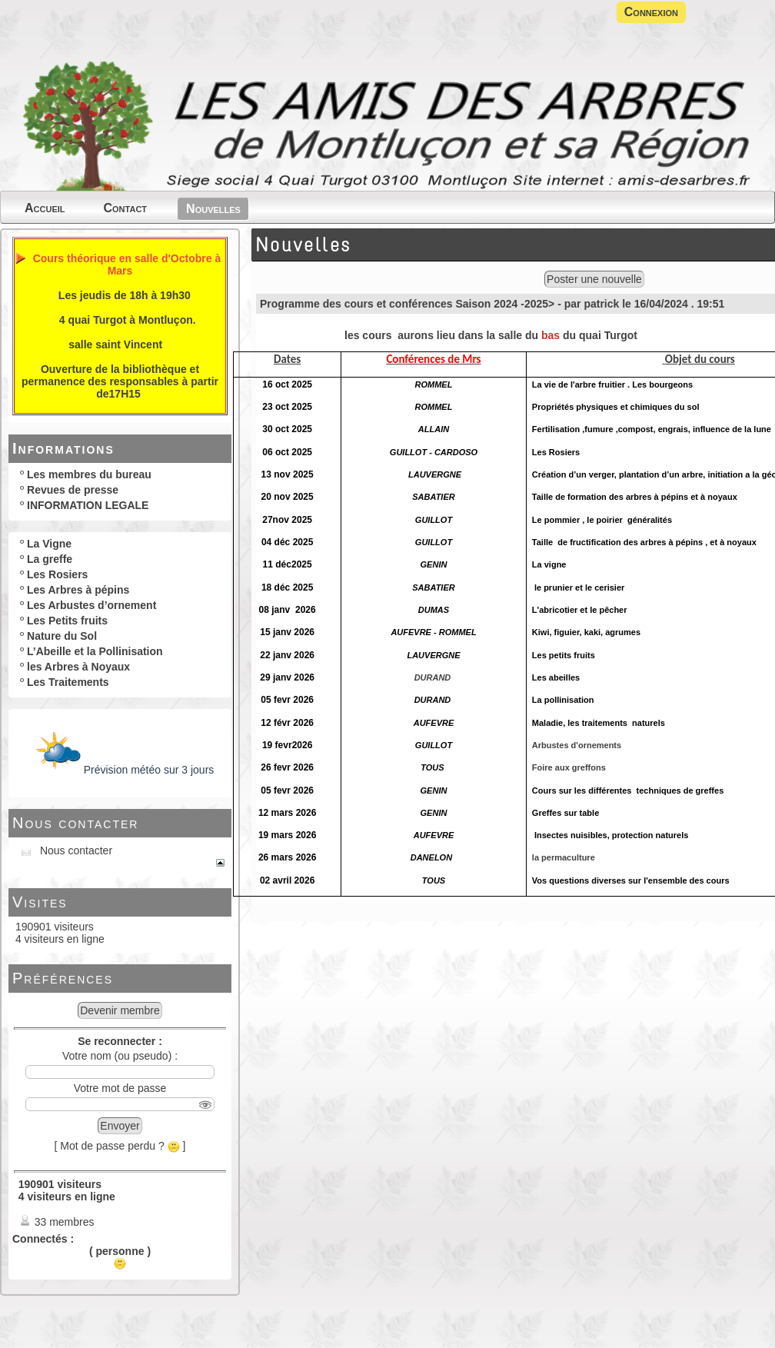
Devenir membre (119, 1010)
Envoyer (119, 1126)
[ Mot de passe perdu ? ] (120, 1146)
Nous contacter (75, 822)
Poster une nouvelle (594, 279)
